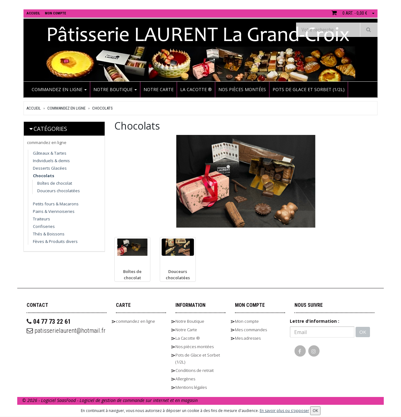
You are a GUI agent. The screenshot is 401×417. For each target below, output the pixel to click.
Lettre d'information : (314, 321)
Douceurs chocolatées (58, 190)
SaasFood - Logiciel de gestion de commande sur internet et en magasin (127, 400)
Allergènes (185, 379)
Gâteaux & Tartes (49, 153)
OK (362, 332)
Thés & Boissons (49, 234)
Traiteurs (41, 219)
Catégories (50, 128)
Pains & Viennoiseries (54, 211)
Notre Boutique (115, 89)
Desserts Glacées (50, 168)
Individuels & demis (51, 160)
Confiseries (44, 226)
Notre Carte (158, 89)
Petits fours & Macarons (56, 204)
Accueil (33, 108)
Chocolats (102, 108)
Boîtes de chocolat (54, 183)
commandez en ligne (59, 89)
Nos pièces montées (242, 89)
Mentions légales (191, 387)
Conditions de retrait (194, 370)
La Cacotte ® (196, 89)
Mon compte (247, 321)
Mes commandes (251, 329)
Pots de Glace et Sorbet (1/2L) (309, 89)
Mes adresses (248, 338)
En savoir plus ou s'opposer (284, 410)
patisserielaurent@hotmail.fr (66, 330)
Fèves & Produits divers (55, 241)
